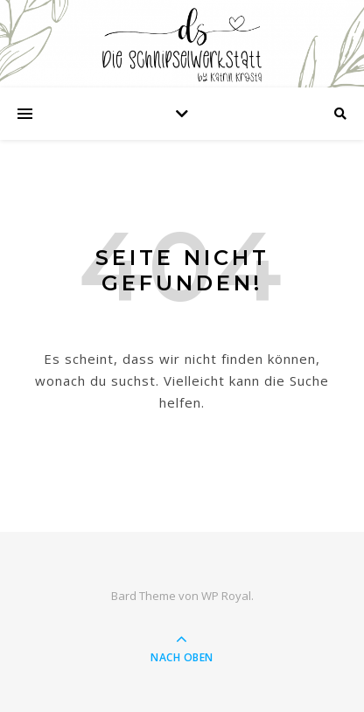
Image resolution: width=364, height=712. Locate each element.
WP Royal (226, 596)
